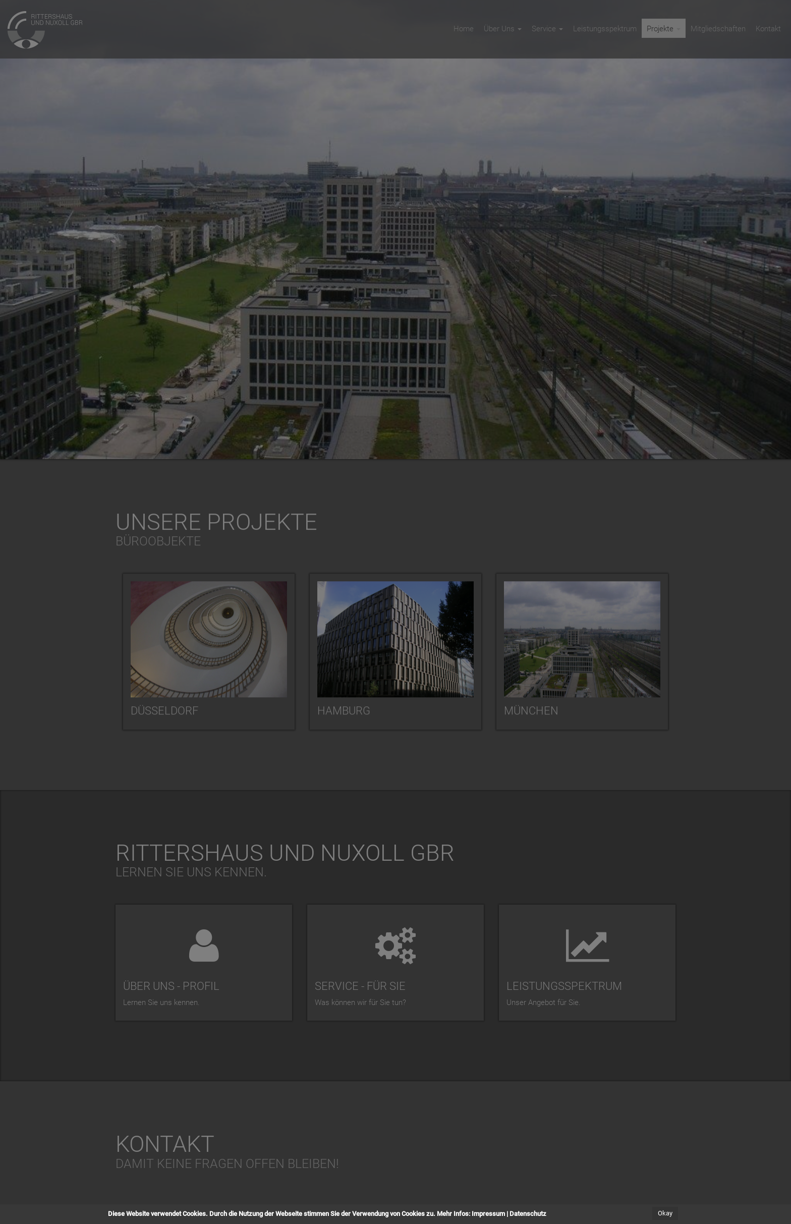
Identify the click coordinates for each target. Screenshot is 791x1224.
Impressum (488, 1214)
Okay (665, 1213)
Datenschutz (528, 1214)
